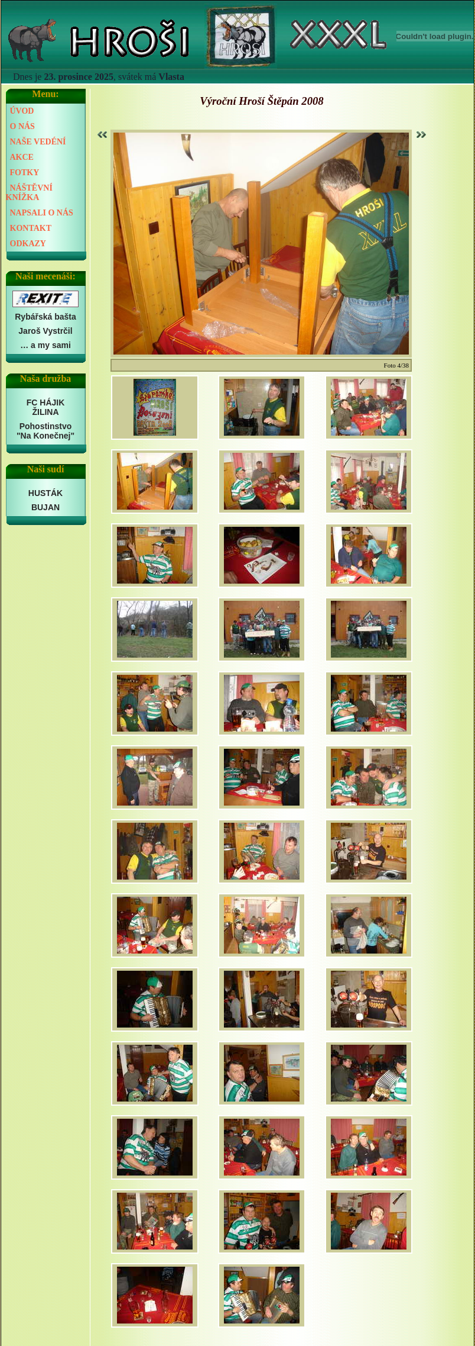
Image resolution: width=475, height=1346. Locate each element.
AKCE (22, 157)
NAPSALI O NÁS (41, 212)
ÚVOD (22, 111)
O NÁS (22, 126)
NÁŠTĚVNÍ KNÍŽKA (29, 192)
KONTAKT (31, 228)
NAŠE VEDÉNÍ (38, 141)
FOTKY (25, 172)
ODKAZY (28, 243)
